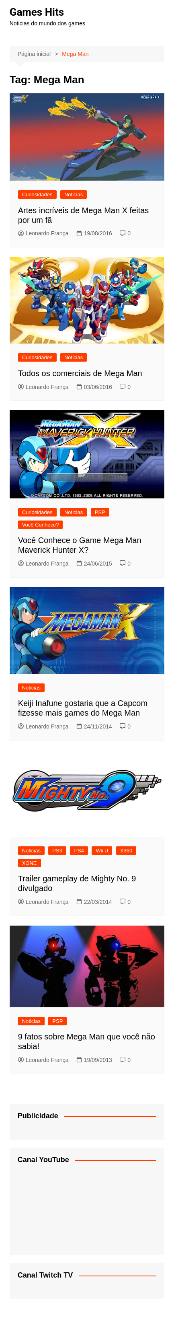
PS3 (57, 851)
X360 (126, 851)
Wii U (102, 851)
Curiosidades (37, 194)
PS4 (79, 851)
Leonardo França (43, 233)
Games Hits (37, 12)
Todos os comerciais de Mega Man (80, 373)
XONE (29, 863)
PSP (100, 512)
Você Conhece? (40, 525)
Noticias (73, 194)
